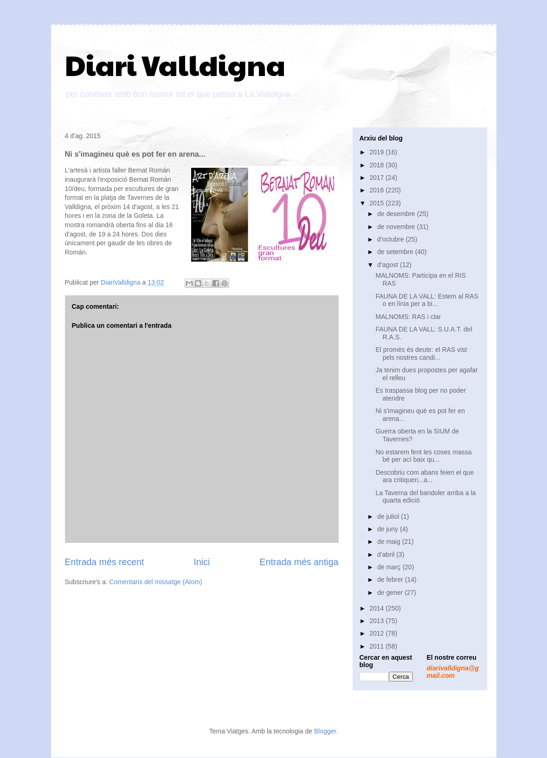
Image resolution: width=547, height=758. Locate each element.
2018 (377, 165)
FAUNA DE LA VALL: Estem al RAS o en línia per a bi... (426, 300)
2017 (377, 177)
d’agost (388, 264)
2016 (377, 190)
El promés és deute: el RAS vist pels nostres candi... (421, 353)
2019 (377, 152)
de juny (388, 529)
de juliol (389, 516)
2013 (377, 620)
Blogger (325, 731)
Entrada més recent (104, 562)
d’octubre (391, 239)
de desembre (397, 213)
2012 (377, 633)
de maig (389, 541)
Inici (202, 562)
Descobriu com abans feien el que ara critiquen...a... (424, 476)
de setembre (396, 251)
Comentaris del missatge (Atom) (155, 582)
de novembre (397, 226)
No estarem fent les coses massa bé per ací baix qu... (423, 456)
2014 (377, 608)
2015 (377, 203)
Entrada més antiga (299, 562)
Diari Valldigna (175, 64)
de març (389, 567)
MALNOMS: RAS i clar (408, 316)
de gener (391, 592)
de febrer (391, 579)
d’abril (386, 554)
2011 (377, 646)
